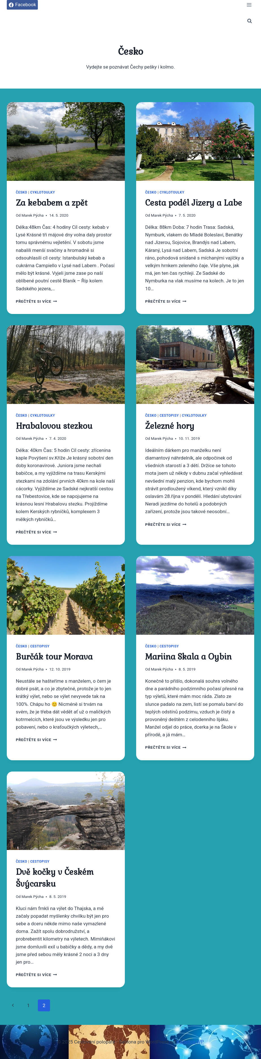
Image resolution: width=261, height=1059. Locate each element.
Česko (21, 192)
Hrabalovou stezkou (54, 426)
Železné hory (169, 426)
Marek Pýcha (32, 215)
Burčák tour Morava (54, 657)
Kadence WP (190, 1042)
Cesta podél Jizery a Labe (193, 203)
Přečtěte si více (36, 301)
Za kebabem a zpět (52, 203)
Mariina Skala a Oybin (188, 657)
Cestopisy (169, 416)
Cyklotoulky (42, 192)
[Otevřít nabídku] (249, 4)
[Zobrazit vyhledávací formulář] (249, 21)
